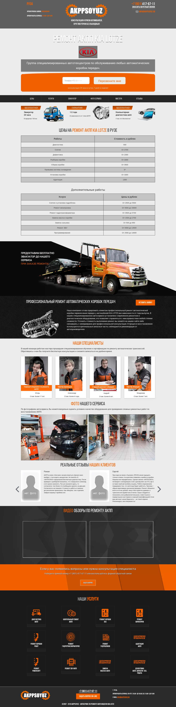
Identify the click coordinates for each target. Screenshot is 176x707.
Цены (32, 99)
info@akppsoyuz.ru (147, 11)
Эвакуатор (72, 99)
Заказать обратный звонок (143, 7)
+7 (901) (143, 4)
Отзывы (139, 99)
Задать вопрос (88, 583)
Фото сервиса (96, 99)
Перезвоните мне (109, 81)
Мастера (119, 99)
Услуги (51, 99)
